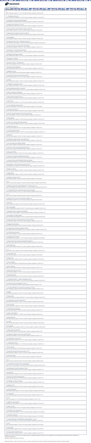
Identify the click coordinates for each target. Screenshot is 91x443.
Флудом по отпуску (11, 168)
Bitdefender (9, 135)
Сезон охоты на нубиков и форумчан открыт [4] (18, 156)
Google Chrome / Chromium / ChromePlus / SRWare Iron (19, 198)
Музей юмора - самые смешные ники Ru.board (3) (18, 164)
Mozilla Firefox (10, 372)
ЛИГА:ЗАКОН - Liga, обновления (14, 410)
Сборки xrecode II (11, 406)
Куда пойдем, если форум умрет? (14, 215)
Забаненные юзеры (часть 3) (13, 177)
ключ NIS (9, 321)
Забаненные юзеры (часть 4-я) (14, 270)
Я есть (8, 423)
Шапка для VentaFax (11, 151)
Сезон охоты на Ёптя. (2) (12, 109)
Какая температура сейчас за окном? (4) (16, 88)
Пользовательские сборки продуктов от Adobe (17, 228)
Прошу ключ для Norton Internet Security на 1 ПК (18, 351)
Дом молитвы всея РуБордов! (13, 67)
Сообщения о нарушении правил (14, 84)
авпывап (9, 79)
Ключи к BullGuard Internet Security (15, 105)
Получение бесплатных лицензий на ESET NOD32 (18, 45)
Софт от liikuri (10, 101)
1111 (8, 249)
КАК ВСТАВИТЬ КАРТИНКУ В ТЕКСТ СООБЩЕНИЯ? (18, 364)
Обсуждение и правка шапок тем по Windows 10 (18, 139)
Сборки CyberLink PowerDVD (13, 330)
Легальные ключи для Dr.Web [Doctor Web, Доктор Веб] (19, 160)
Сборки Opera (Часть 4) (12, 126)
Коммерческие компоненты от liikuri (15, 24)
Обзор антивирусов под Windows (14, 92)
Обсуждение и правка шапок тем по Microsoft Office (19, 334)
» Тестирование (9, 9)
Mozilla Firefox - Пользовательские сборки (16, 50)
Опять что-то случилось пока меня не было (17, 122)
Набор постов (10, 258)
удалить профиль (11, 266)
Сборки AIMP (10, 427)
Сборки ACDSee (10, 118)
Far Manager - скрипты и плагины (14, 381)
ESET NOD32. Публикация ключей (14, 54)
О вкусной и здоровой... (12, 414)
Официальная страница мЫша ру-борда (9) (17, 20)
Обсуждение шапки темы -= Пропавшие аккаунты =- (19, 41)
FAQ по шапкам (10, 347)
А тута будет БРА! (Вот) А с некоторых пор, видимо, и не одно (21, 287)
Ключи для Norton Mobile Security (14, 431)
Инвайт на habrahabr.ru (12, 313)
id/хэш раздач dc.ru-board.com (14, 338)
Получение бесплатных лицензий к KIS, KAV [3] (17, 75)
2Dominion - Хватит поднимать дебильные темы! (18, 147)
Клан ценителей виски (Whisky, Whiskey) (16, 143)
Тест (8, 181)
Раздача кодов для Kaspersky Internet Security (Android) (19, 113)
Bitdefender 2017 (11, 385)
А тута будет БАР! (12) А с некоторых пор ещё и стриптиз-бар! (21, 190)
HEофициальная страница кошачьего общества (18, 33)
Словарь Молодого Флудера (13, 308)
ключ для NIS (10, 325)
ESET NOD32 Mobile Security (13, 232)
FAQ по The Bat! (10, 304)
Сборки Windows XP (11, 253)
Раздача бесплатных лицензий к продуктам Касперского (20, 241)
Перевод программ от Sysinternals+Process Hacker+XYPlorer (20, 219)
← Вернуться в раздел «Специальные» (11, 6)
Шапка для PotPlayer (11, 389)
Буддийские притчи (11, 71)
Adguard (9, 291)
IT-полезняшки (10, 393)
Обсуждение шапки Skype (13, 224)
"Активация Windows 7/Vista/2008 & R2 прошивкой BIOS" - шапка (21, 419)
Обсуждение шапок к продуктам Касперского (17, 211)
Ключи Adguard (10, 37)
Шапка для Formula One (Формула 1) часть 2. (17, 283)
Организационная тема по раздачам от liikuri (17, 368)
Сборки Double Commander (13, 236)
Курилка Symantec (11, 317)
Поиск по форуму (11, 262)
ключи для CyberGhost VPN (13, 130)
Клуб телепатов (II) (11, 355)
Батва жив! (9, 202)
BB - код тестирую (11, 207)
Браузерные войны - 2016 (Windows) (15, 62)
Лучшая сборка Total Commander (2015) (16, 300)
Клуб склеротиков (11, 245)
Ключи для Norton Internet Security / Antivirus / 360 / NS (19, 28)
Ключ (8, 398)
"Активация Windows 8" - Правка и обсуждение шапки (19, 279)
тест (8, 194)
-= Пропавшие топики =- (12, 342)
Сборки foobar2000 (11, 275)
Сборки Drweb (10, 296)
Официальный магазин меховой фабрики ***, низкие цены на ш (22, 185)
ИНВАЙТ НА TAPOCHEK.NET (13, 402)
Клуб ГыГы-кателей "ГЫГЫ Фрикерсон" (16, 376)
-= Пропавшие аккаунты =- (13, 16)
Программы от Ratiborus (12, 58)
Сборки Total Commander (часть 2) (15, 96)
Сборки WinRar (10, 173)
